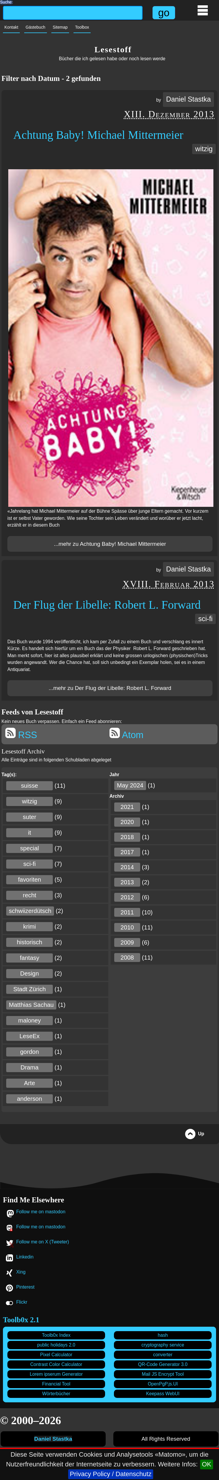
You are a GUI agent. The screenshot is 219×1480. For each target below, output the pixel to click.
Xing (20, 1271)
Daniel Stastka (188, 99)
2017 (127, 852)
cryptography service (162, 1344)
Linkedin (24, 1256)
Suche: (6, 1)
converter (162, 1354)
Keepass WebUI (162, 1393)
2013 (127, 882)
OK (206, 1464)
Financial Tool (56, 1383)
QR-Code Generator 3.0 (162, 1364)
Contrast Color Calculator (56, 1364)
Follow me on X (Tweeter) (42, 1241)
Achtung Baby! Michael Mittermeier (98, 134)
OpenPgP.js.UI (163, 1383)
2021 (127, 807)
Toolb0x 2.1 (21, 1320)
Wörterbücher (56, 1393)
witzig (204, 149)
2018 (127, 837)
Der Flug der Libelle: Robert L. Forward (107, 604)
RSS (21, 734)
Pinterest (25, 1286)
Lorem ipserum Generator (56, 1374)
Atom (126, 734)
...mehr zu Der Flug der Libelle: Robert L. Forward (110, 688)
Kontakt (11, 27)
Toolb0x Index (56, 1335)
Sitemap (60, 27)
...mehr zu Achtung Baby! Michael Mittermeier (110, 544)
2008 (127, 957)
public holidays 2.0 (56, 1344)
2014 (127, 867)
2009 (127, 942)
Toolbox (82, 27)
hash (163, 1335)
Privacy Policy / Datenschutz (111, 1474)
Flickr (21, 1302)
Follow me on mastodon (41, 1211)
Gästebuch (35, 27)
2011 (127, 912)
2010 (127, 927)
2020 (127, 822)
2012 (127, 897)
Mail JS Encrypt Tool (163, 1374)
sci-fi (205, 619)
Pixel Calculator (56, 1354)
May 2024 (130, 785)
